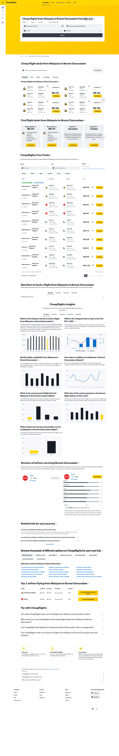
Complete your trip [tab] (40, 555)
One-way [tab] (55, 77)
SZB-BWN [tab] (74, 293)
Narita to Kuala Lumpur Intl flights (85, 574)
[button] (3, 2)
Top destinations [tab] (41, 559)
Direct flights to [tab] (53, 555)
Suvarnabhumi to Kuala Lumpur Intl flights (32, 567)
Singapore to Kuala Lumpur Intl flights (59, 567)
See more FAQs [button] (50, 544)
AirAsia (31, 475)
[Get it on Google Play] (95, 694)
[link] (31, 145)
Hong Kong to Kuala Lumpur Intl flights (59, 576)
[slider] (105, 169)
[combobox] (25, 22)
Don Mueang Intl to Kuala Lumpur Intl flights (33, 572)
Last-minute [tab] (46, 77)
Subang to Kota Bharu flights (28, 576)
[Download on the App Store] (95, 698)
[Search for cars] (3, 14)
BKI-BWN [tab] (50, 293)
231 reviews (33, 480)
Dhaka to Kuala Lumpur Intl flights (58, 574)
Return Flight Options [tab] (28, 559)
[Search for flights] (3, 7)
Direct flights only (54, 22)
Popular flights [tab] (93, 555)
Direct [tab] (38, 77)
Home (21, 56)
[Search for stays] (3, 11)
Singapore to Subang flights (84, 569)
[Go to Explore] (3, 18)
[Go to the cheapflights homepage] (12, 2)
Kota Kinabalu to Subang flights (85, 572)
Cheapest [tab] (24, 77)
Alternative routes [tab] (27, 555)
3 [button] (92, 275)
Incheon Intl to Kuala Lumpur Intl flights (31, 574)
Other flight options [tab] (80, 555)
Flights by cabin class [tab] (66, 555)
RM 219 (88, 18)
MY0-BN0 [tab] (46, 314)
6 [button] (99, 275)
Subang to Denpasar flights (56, 569)
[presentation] (94, 19)
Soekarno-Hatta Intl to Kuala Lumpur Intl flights (89, 576)
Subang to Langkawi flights (84, 567)
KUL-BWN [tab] (58, 293)
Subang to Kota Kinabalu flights (29, 569)
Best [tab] (32, 77)
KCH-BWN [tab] (66, 293)
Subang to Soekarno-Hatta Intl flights (59, 572)
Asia (26, 56)
